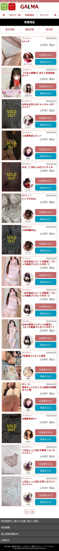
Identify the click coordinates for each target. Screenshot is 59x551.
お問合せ (5, 540)
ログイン (11, 6)
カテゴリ (44, 14)
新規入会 (4, 6)
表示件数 (10, 29)
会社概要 (5, 527)
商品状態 (29, 29)
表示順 (49, 29)
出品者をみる (45, 54)
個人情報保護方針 (10, 533)
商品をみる (45, 61)
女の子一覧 (14, 14)
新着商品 (29, 14)
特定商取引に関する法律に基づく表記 (20, 521)
